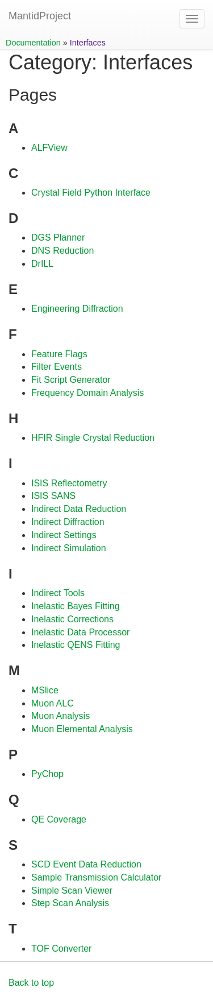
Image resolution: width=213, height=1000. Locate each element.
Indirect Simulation (68, 548)
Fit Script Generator (71, 380)
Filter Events (56, 366)
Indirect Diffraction (68, 522)
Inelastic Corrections (72, 619)
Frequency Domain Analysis (87, 393)
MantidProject (40, 16)
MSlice (45, 690)
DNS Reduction (62, 250)
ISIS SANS (53, 496)
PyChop (47, 774)
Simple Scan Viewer (71, 890)
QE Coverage (58, 819)
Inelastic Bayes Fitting (75, 606)
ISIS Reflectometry (69, 483)
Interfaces (88, 42)
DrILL (42, 263)
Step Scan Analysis (70, 903)
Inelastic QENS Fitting (75, 645)
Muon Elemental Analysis (82, 729)
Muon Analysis (60, 716)
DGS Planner (58, 237)
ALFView (49, 147)
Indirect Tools (58, 593)
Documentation (33, 42)
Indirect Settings (64, 535)
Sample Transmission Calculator (96, 877)
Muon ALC (52, 703)
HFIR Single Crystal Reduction (92, 438)
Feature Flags (59, 354)
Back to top (31, 982)
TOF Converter (61, 948)
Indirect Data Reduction (78, 509)
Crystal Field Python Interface (91, 192)
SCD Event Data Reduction (86, 864)
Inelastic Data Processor (80, 632)
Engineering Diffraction (77, 308)
